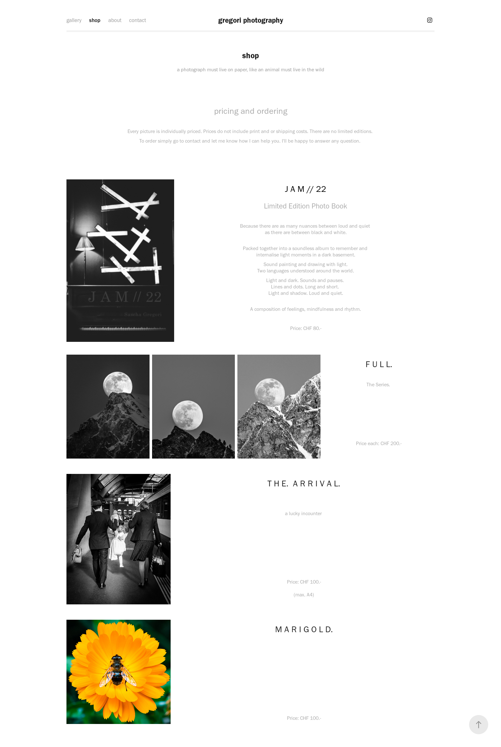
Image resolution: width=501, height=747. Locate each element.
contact (137, 20)
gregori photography (250, 20)
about (114, 20)
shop (94, 20)
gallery (73, 20)
